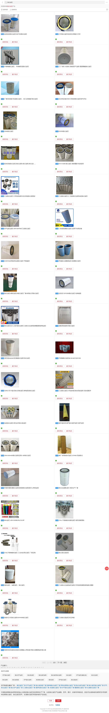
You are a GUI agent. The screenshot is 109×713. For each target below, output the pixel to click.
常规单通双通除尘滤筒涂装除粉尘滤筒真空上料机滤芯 (21, 488)
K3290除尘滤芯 (64, 131)
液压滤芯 (51, 680)
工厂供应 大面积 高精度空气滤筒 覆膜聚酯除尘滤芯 (75, 66)
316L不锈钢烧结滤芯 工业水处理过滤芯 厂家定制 (20, 553)
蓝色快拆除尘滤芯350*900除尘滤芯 (15, 34)
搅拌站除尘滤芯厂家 (42, 688)
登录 (50, 701)
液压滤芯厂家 (21, 685)
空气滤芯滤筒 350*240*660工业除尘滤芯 (17, 228)
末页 (65, 662)
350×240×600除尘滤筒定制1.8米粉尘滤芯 (17, 455)
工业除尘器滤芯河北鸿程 (67, 617)
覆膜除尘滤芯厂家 (81, 688)
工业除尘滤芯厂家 (29, 688)
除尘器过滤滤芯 (64, 553)
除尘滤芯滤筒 (42, 675)
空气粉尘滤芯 (62, 680)
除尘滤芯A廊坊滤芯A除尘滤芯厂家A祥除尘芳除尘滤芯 (21, 293)
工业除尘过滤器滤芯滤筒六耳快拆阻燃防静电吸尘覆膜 (76, 585)
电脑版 (57, 705)
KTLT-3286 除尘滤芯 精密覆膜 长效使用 (71, 164)
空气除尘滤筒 (27, 680)
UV (35, 667)
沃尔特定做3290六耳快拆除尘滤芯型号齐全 (72, 99)
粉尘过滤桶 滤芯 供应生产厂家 (68, 488)
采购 (107, 568)
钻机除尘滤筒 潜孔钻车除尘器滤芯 (15, 423)
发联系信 (5, 42)
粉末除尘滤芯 (40, 680)
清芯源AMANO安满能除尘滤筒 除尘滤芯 (17, 358)
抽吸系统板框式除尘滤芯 (67, 326)
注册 (58, 701)
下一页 (59, 662)
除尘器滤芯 (74, 680)
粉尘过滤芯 (94, 675)
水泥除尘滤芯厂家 (56, 688)
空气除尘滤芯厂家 (68, 688)
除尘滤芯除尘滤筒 (56, 675)
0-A (2, 667)
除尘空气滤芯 (19, 675)
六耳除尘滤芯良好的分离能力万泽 (69, 34)
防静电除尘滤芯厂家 (53, 685)
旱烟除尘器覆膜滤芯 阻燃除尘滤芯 (70, 261)
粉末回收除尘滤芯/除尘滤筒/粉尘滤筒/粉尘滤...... (20, 164)
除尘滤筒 (5, 680)
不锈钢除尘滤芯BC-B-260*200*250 (70, 358)
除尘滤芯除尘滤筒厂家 (96, 685)
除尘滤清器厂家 (41, 685)
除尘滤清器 (15, 680)
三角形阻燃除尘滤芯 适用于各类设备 (70, 228)
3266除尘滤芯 (8, 131)
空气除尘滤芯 (6, 675)
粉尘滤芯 (69, 675)
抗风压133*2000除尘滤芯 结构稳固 (70, 293)
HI (14, 667)
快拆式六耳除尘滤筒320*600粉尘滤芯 (16, 617)
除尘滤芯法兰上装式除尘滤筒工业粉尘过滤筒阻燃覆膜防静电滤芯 (25, 326)
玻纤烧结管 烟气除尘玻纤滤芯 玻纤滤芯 (71, 423)
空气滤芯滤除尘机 (81, 675)
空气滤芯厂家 (30, 685)
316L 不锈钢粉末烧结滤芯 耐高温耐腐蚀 (71, 520)
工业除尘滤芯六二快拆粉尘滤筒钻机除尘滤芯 (73, 196)
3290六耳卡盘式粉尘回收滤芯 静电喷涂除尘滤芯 (19, 391)
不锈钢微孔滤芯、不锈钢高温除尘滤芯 (16, 66)
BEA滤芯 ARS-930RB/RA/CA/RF (14, 520)
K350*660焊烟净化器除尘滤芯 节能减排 (17, 261)
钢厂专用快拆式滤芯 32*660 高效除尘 (71, 455)
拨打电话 (15, 42)
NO (24, 667)
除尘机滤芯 (31, 675)
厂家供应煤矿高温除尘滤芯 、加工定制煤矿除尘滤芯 (21, 99)
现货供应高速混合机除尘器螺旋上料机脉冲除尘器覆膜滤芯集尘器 (25, 650)
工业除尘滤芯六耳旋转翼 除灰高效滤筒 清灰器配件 (75, 391)
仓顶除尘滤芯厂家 (93, 688)
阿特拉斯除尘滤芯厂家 (68, 685)
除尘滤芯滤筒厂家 (82, 685)
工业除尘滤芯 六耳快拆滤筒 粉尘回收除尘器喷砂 (19, 196)
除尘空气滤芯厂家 (17, 688)
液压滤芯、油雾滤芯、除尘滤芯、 (15, 585)
